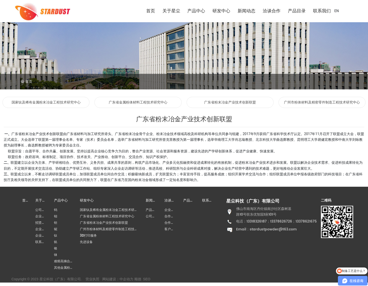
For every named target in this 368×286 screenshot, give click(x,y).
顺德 (137, 279)
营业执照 (92, 279)
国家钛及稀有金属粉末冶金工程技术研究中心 (46, 102)
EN (336, 11)
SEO (146, 279)
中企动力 (126, 279)
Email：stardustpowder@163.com (266, 229)
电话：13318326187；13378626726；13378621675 (276, 221)
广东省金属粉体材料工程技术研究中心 (138, 102)
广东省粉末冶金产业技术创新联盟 (230, 102)
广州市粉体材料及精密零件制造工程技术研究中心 (322, 102)
